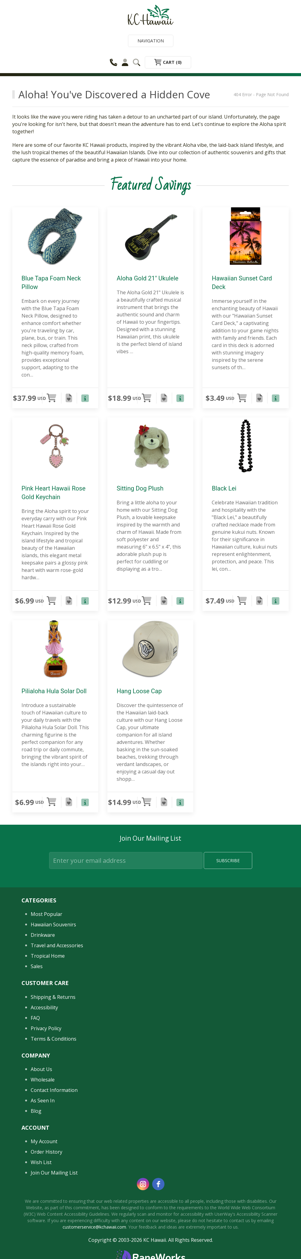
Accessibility (44, 1007)
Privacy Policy (46, 1028)
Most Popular (46, 914)
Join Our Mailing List (54, 1172)
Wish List (41, 1162)
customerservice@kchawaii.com (94, 1227)
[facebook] (158, 1184)
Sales (37, 966)
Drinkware (43, 935)
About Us (41, 1069)
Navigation (150, 41)
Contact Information (54, 1090)
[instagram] (143, 1184)
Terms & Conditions (53, 1038)
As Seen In (43, 1100)
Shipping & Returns (53, 997)
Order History (46, 1151)
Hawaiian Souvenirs (53, 924)
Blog (36, 1111)
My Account (44, 1141)
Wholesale (43, 1079)
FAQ (35, 1018)
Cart (168, 62)
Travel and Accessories (57, 945)
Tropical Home (48, 955)
